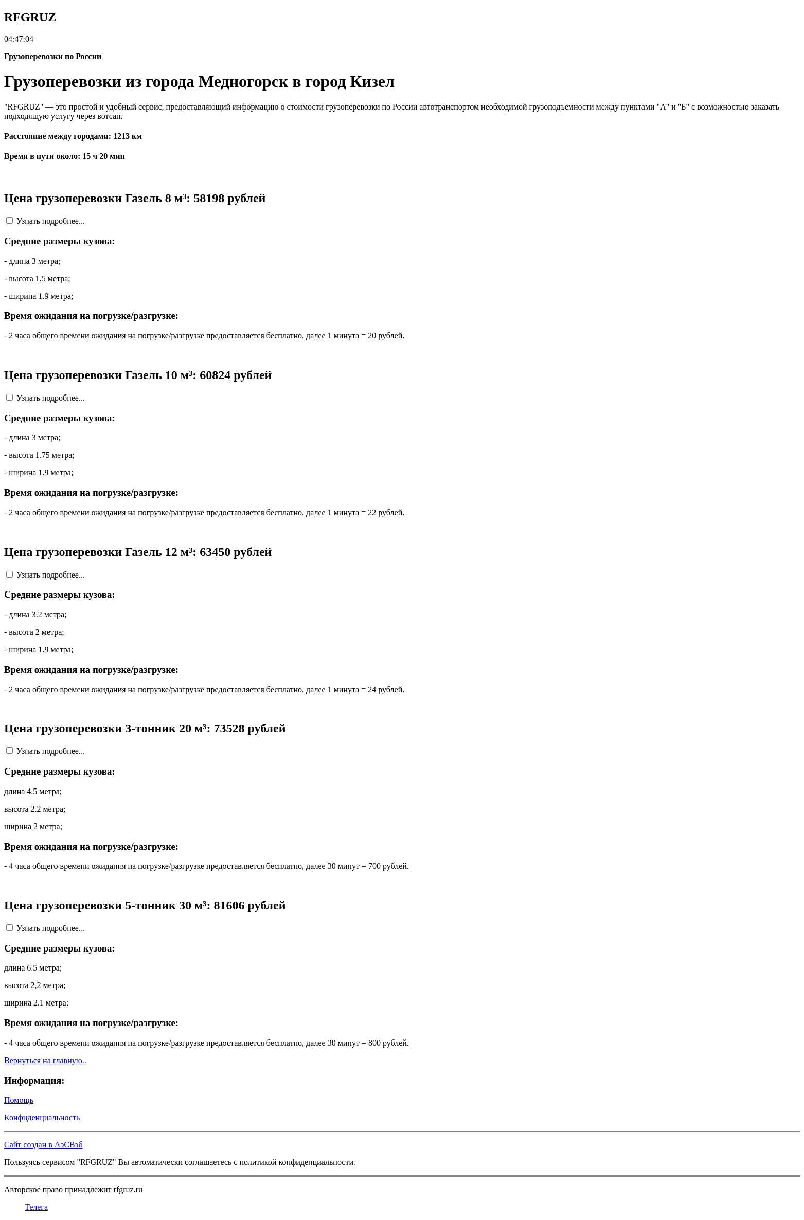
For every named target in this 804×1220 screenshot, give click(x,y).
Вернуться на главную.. (45, 1060)
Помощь (18, 1100)
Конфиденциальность (42, 1117)
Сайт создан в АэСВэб (43, 1144)
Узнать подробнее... (50, 221)
